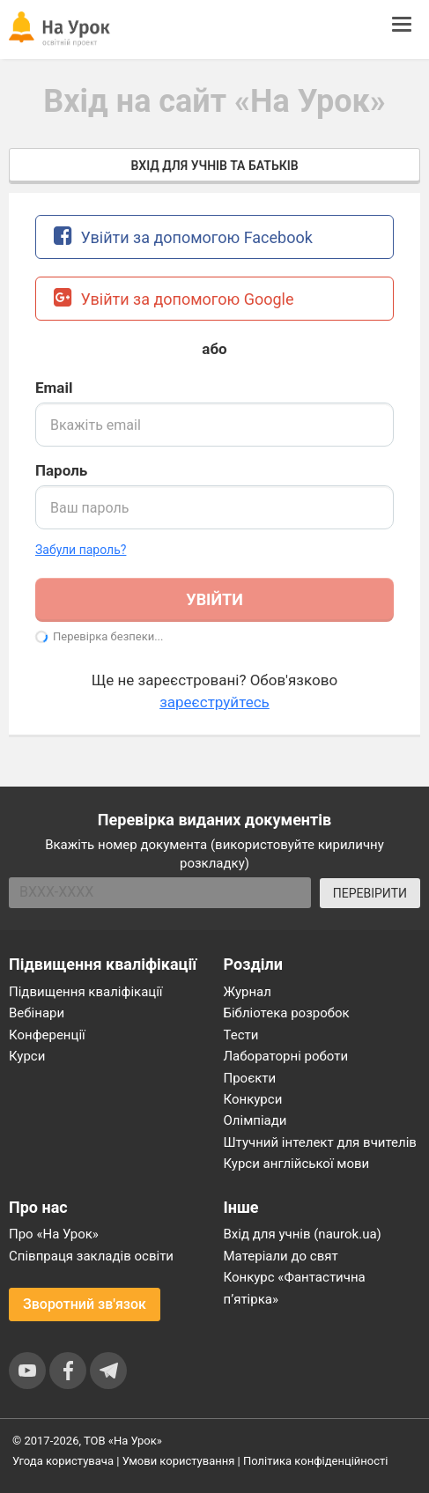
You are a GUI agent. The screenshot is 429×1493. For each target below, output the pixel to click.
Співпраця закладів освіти (91, 1256)
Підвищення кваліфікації (86, 992)
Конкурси (253, 1099)
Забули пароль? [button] (80, 550)
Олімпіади (255, 1120)
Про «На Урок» (54, 1234)
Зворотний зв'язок (84, 1304)
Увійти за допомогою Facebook (183, 236)
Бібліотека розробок (287, 1013)
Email (53, 387)
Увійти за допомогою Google (174, 297)
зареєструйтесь (214, 702)
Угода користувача (63, 1460)
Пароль (61, 470)
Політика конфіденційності (315, 1460)
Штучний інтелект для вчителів (320, 1142)
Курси (27, 1056)
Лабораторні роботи (286, 1056)
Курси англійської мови (297, 1163)
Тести (241, 1035)
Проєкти (250, 1078)
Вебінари (36, 1013)
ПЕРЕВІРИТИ (370, 893)
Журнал (247, 992)
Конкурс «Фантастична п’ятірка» (295, 1287)
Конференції (47, 1035)
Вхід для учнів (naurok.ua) (302, 1234)
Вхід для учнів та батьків (214, 166)
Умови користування (178, 1460)
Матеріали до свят (281, 1256)
